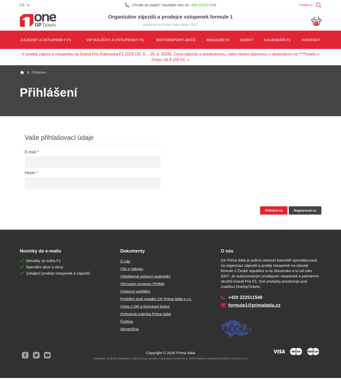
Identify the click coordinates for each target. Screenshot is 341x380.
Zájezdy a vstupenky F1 (46, 41)
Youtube (47, 357)
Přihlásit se (303, 5)
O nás (125, 263)
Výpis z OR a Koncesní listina (145, 308)
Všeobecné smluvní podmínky (145, 278)
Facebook (25, 357)
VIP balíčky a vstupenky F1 (114, 41)
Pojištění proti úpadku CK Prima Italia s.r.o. (156, 301)
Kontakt (311, 41)
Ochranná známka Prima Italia (145, 316)
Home (22, 74)
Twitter (36, 357)
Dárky (246, 41)
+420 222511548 (203, 5)
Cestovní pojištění (135, 293)
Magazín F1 (217, 41)
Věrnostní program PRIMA (142, 286)
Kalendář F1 (277, 41)
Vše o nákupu (131, 271)
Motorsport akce (175, 41)
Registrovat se (305, 212)
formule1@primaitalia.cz (254, 307)
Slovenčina (129, 331)
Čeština (126, 323)
